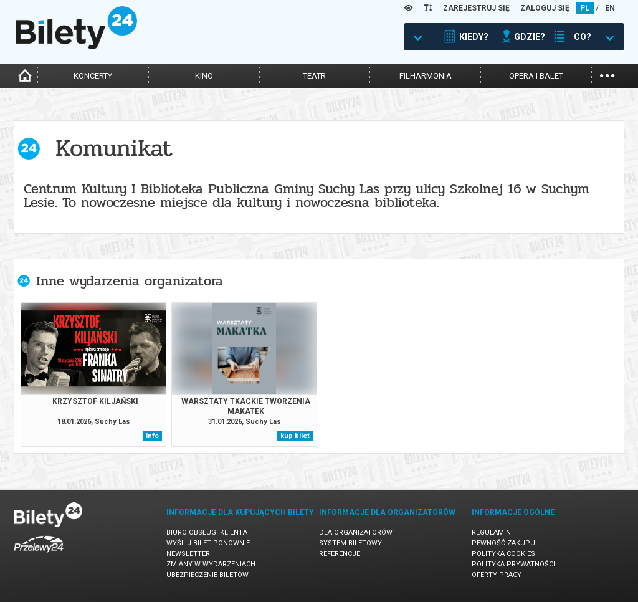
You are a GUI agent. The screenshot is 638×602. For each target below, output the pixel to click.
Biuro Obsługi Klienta (206, 532)
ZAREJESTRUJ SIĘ (476, 8)
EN (610, 8)
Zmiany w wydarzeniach (210, 564)
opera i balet (536, 75)
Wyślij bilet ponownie (208, 543)
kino (204, 75)
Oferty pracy (496, 575)
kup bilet (295, 436)
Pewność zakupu (503, 543)
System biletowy (350, 543)
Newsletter (188, 554)
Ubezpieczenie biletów (207, 575)
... (607, 74)
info (152, 436)
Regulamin (491, 532)
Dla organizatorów (356, 532)
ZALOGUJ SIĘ (544, 8)
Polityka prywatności (513, 564)
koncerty (93, 75)
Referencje (339, 554)
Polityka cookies (503, 554)
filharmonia (425, 75)
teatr (314, 75)
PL (584, 8)
